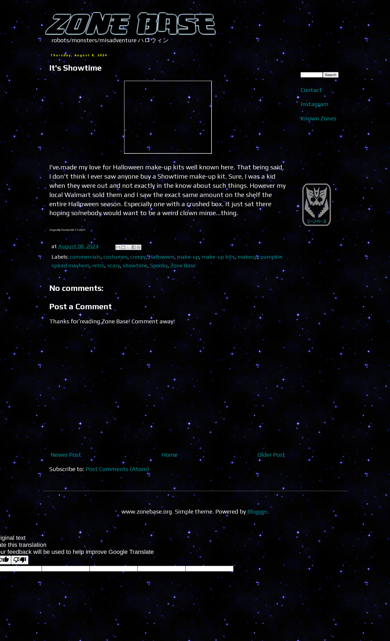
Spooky (159, 265)
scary (113, 265)
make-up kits (218, 257)
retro (98, 265)
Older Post (271, 454)
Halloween (161, 257)
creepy (138, 257)
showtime (135, 265)
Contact (311, 89)
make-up (188, 257)
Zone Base (183, 265)
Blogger (257, 511)
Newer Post (66, 454)
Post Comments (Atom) (117, 468)
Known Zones (318, 118)
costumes (115, 257)
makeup (248, 257)
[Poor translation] (19, 559)
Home (169, 454)
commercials (85, 257)
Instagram (315, 103)
